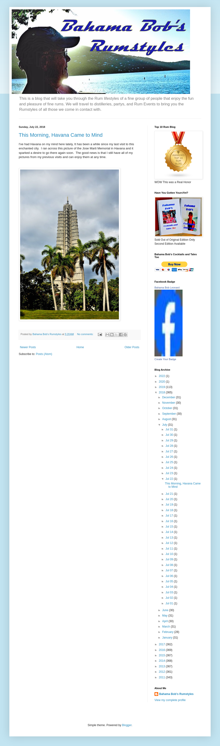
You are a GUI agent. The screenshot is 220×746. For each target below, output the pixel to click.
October (167, 408)
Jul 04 (169, 586)
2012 (162, 671)
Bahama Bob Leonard (167, 287)
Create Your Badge (165, 359)
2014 (162, 660)
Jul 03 (169, 592)
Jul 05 (169, 581)
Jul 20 (169, 499)
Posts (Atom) (44, 354)
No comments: (85, 334)
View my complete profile (170, 700)
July (165, 424)
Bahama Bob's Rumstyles (176, 694)
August (167, 419)
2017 (162, 644)
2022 (162, 376)
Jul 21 (169, 493)
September (169, 413)
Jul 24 (169, 467)
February (168, 632)
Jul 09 (169, 559)
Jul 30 (169, 434)
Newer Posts (28, 347)
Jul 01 (169, 603)
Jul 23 (169, 473)
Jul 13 (169, 537)
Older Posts (132, 347)
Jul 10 (169, 554)
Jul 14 (169, 532)
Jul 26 (169, 456)
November (169, 402)
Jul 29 (169, 440)
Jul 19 (169, 504)
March (166, 626)
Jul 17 (169, 515)
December (169, 397)
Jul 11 (169, 548)
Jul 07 (169, 570)
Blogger (127, 725)
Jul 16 (169, 521)
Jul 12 (169, 543)
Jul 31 (169, 429)
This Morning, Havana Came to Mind (61, 135)
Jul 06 (169, 576)
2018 (162, 392)
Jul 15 (169, 526)
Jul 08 (169, 565)
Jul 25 (169, 462)
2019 (162, 387)
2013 (162, 666)
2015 (162, 655)
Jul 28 (169, 445)
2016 (162, 650)
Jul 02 (169, 597)
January (167, 637)
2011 (162, 677)
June (165, 610)
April (165, 621)
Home (80, 347)
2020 (162, 381)
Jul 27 (169, 451)
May (165, 615)
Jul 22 (169, 478)
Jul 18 (169, 510)
